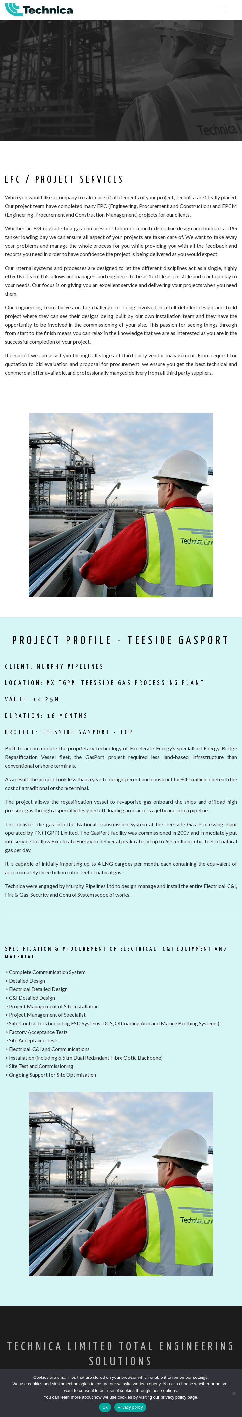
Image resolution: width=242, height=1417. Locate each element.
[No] (233, 1393)
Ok (105, 1407)
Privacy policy (130, 1407)
